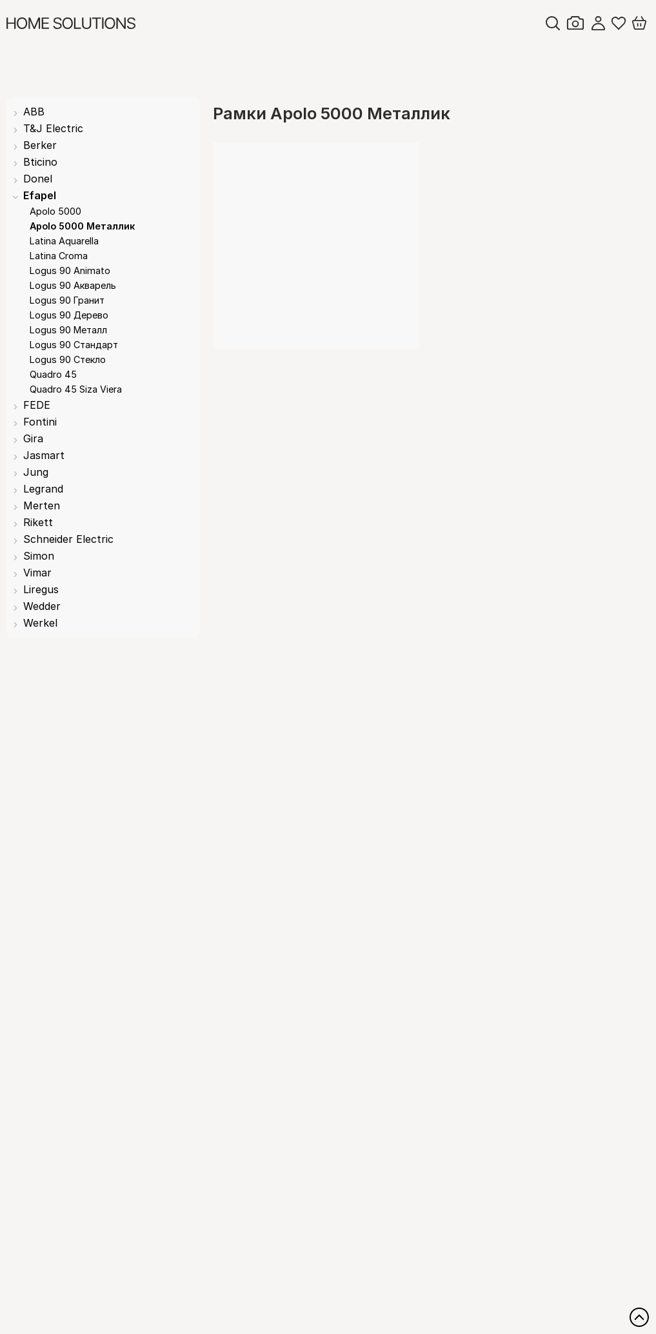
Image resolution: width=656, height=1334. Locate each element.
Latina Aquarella (64, 240)
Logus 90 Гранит (67, 300)
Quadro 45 (53, 374)
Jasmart (44, 455)
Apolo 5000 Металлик (82, 226)
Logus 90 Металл (68, 329)
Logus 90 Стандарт (74, 344)
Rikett (38, 522)
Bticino (40, 161)
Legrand (43, 488)
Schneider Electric (68, 539)
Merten (41, 505)
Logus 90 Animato (70, 270)
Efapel (39, 195)
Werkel (40, 622)
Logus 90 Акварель (73, 285)
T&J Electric (53, 128)
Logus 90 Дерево (69, 314)
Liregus (41, 589)
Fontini (40, 421)
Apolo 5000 (55, 211)
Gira (33, 438)
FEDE (36, 404)
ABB (34, 111)
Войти (598, 23)
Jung (35, 472)
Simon (38, 555)
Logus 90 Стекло (68, 359)
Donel (37, 178)
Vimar (37, 572)
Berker (40, 145)
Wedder (42, 606)
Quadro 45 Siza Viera (76, 389)
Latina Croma (59, 255)
